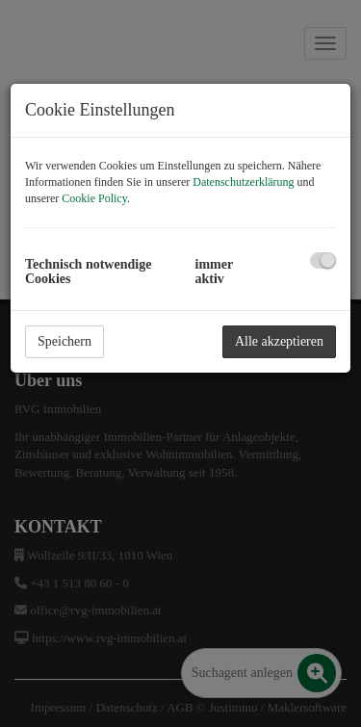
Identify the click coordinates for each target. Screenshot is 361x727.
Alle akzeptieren (279, 341)
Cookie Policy (94, 198)
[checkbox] (323, 260)
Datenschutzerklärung (243, 182)
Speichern (64, 341)
